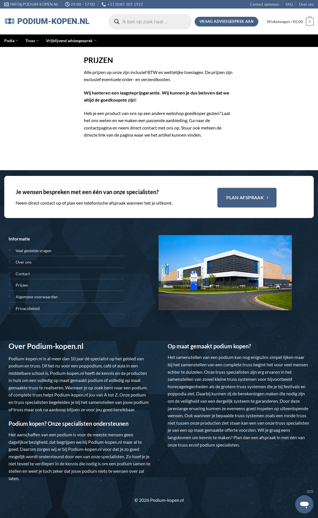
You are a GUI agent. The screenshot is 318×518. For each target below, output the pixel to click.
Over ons (306, 4)
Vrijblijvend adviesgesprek (71, 40)
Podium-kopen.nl (25, 358)
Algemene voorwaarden (37, 296)
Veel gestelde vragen (33, 250)
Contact (23, 273)
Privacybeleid (28, 308)
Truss (32, 40)
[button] (290, 22)
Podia (11, 40)
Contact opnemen (264, 4)
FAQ (289, 4)
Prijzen (22, 285)
